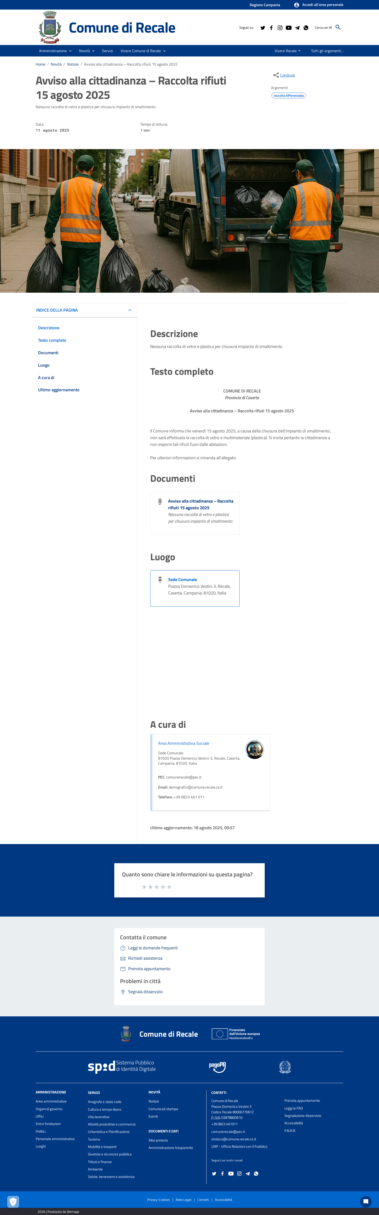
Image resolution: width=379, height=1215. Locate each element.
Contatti (218, 1092)
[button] (318, 5)
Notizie (73, 64)
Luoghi (41, 1146)
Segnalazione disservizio (302, 1115)
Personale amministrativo (55, 1139)
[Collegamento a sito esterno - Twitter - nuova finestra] (262, 27)
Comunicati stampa (163, 1109)
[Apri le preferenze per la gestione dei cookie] (13, 1202)
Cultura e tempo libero (104, 1109)
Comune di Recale (122, 27)
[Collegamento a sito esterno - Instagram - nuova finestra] (280, 27)
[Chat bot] (366, 1202)
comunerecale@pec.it (228, 1131)
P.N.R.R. (290, 1130)
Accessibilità (293, 1123)
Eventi (153, 1116)
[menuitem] (283, 50)
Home (40, 64)
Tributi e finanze (100, 1162)
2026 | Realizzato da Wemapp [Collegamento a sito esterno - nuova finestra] (58, 1211)
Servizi (94, 1092)
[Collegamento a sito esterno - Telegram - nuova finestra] (297, 27)
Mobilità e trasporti (102, 1146)
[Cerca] (338, 27)
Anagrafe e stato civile (104, 1101)
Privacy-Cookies (158, 1199)
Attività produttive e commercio (112, 1124)
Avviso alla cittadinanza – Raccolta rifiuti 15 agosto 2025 (131, 64)
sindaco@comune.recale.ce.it (233, 1139)
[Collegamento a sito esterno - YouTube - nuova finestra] (288, 27)
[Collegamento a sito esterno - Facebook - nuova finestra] (271, 27)
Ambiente (95, 1169)
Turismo (94, 1139)
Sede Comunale (182, 579)
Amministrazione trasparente (171, 1147)
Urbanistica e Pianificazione (109, 1131)
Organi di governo (49, 1109)
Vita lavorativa (98, 1117)
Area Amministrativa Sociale (183, 743)
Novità (56, 64)
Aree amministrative (51, 1101)
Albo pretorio (158, 1140)
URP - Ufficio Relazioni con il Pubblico (239, 1146)
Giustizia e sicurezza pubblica (110, 1154)
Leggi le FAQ (293, 1108)
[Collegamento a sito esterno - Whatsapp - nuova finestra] (306, 27)
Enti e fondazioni (48, 1123)
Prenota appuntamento (302, 1100)
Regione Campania (265, 5)
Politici (41, 1131)
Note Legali (183, 1199)
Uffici (40, 1116)
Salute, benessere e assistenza (111, 1176)
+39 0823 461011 (224, 1124)
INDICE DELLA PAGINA (57, 310)
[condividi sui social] (283, 75)
